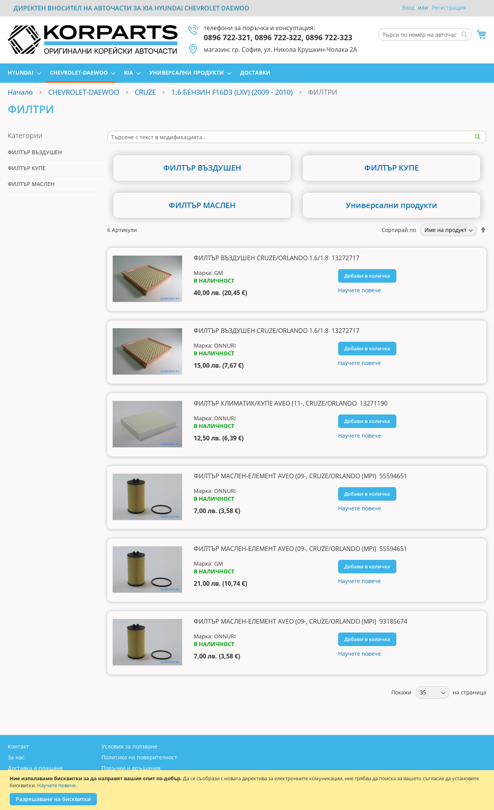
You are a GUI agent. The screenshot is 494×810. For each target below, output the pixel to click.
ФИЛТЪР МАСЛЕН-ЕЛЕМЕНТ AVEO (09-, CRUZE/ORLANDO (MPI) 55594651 (300, 476)
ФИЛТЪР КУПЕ (27, 168)
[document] (248, 790)
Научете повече (56, 785)
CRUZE (145, 92)
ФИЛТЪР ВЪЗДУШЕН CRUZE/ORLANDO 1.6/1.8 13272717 (276, 258)
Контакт (18, 746)
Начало (20, 92)
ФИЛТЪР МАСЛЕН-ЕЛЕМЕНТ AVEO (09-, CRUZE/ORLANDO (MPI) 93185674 (300, 621)
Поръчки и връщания (131, 768)
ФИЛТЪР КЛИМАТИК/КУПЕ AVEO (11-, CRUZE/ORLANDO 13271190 (290, 403)
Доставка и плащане (35, 768)
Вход (408, 7)
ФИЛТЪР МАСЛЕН (31, 184)
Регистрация (449, 7)
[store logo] (93, 39)
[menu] (247, 73)
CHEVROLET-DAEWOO (83, 92)
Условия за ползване (129, 746)
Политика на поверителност (139, 757)
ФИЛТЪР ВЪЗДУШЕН (35, 152)
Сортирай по (399, 230)
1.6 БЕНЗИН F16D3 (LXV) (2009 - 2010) (232, 92)
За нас (16, 757)
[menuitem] (22, 72)
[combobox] (425, 34)
